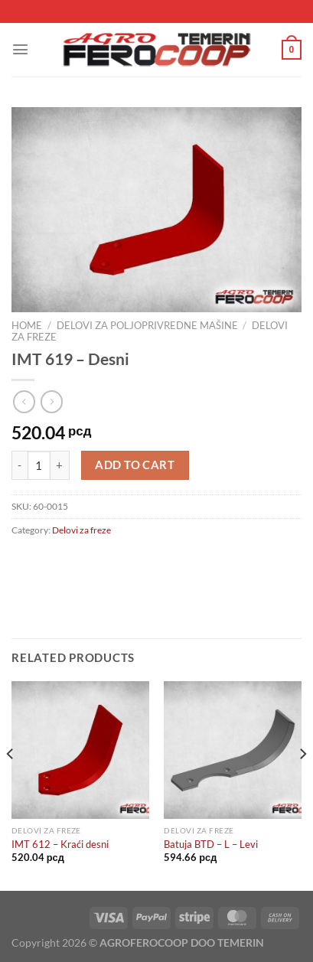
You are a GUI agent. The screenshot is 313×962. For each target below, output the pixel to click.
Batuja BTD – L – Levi (211, 844)
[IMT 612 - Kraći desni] (80, 750)
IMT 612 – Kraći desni (60, 844)
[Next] (302, 784)
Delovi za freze (81, 530)
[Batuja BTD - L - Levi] (233, 750)
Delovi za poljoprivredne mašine (147, 325)
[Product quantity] (39, 465)
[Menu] (20, 49)
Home (26, 325)
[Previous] (10, 784)
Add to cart (134, 464)
